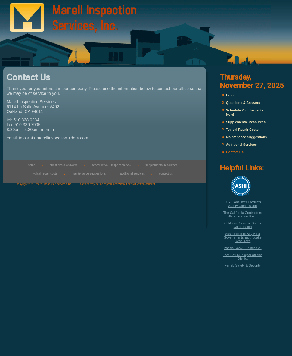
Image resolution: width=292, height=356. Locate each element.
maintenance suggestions (89, 173)
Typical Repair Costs (242, 129)
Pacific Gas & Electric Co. (242, 248)
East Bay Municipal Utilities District (242, 256)
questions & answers (63, 165)
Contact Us (235, 152)
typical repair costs (45, 173)
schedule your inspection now (111, 165)
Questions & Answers (243, 103)
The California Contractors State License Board (242, 214)
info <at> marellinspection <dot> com (53, 138)
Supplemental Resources (246, 122)
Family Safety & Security (243, 265)
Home (230, 95)
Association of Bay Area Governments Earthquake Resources (242, 237)
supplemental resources (161, 165)
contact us (166, 173)
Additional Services (241, 144)
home (31, 165)
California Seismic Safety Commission (242, 225)
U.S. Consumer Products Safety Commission (242, 204)
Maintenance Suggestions (246, 137)
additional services (132, 173)
